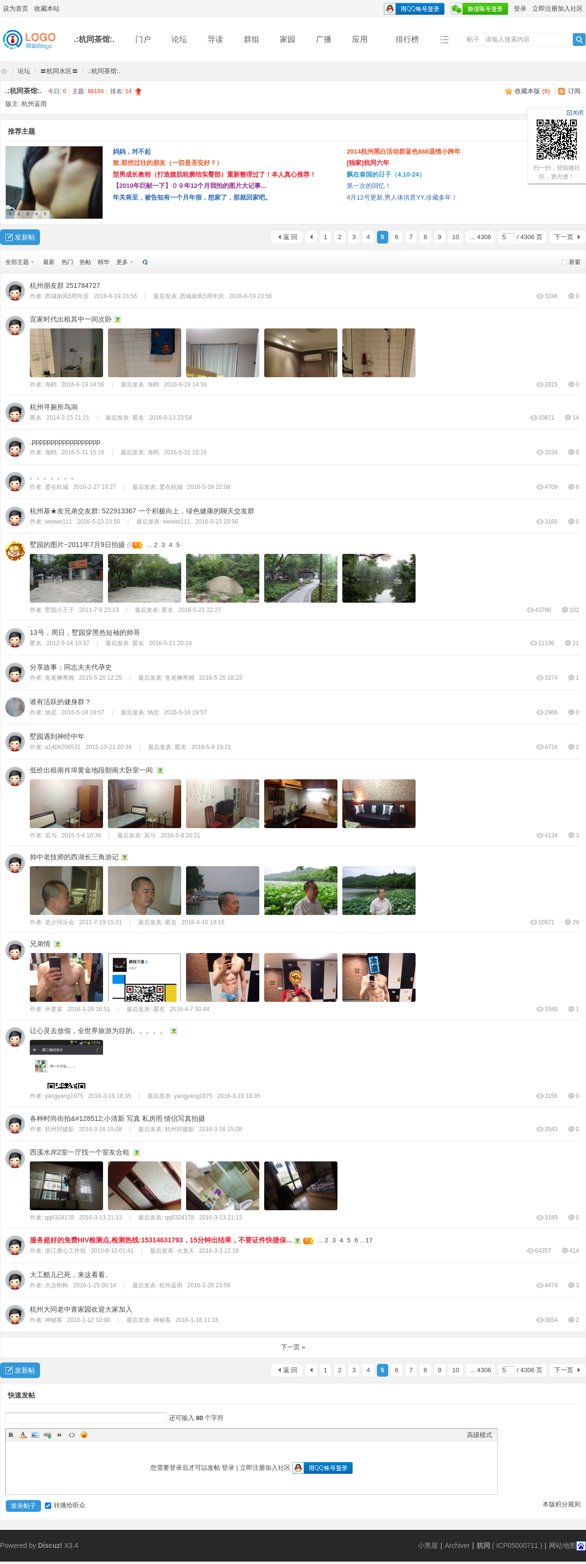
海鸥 (51, 384)
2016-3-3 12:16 (219, 1250)
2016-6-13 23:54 (170, 417)
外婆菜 (54, 1009)
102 (570, 610)
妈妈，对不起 (132, 151)
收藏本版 (532, 91)
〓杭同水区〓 (59, 71)
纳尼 (51, 712)
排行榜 (407, 39)
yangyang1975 (64, 1096)
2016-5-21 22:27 (199, 610)
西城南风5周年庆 (67, 296)
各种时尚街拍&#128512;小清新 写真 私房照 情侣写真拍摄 (117, 1118)
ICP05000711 (517, 1545)
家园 (287, 39)
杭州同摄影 (59, 1129)
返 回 (290, 237)
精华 (103, 262)
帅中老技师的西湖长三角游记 (74, 857)
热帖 (85, 262)
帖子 (473, 39)
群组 (251, 39)
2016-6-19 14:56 (185, 384)
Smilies (84, 1435)
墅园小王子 (59, 610)
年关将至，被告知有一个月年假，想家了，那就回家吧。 (192, 197)
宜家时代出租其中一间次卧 (71, 319)
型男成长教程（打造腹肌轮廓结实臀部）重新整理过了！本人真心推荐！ (214, 174)
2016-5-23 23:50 (216, 521)
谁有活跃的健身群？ (60, 702)
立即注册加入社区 (557, 8)
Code (72, 1435)
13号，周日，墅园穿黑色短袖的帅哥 (85, 632)
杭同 (483, 1545)
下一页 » (293, 1347)
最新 (49, 262)
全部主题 (17, 262)
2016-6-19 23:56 (250, 296)
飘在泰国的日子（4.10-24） (386, 174)
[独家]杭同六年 (368, 162)
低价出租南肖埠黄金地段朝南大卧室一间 (91, 770)
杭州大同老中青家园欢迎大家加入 (81, 1309)
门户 (143, 39)
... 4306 (480, 237)
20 (571, 922)
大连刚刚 (56, 1285)
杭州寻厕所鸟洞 (54, 407)
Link (47, 1435)
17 (369, 1240)
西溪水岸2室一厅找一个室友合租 (79, 1152)
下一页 (563, 237)
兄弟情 (40, 944)
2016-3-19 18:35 (238, 1096)
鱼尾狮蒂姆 (59, 677)
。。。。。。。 (54, 476)
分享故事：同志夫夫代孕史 (71, 667)
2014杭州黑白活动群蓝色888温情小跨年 (403, 151)
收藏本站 (47, 8)
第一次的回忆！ (369, 185)
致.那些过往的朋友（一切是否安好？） (168, 162)
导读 (215, 39)
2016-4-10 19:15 (203, 922)
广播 (324, 39)
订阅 (574, 91)
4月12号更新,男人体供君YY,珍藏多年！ (402, 197)
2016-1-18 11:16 (197, 1320)
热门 (67, 262)
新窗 (575, 262)
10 (455, 237)
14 (571, 417)
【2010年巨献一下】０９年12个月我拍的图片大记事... (189, 185)
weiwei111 (58, 521)
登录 (520, 8)
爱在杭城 (56, 487)
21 (571, 643)
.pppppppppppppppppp (65, 442)
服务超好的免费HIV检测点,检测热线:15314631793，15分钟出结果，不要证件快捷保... (161, 1240)
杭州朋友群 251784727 (65, 285)
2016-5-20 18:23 (220, 677)
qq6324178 (59, 1217)
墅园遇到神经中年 (57, 736)
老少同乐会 (59, 922)
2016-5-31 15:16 (185, 452)
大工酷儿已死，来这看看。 (71, 1275)
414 (570, 1250)
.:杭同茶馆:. (94, 39)
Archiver (457, 1545)
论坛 (179, 39)
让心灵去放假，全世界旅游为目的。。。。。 (98, 1031)
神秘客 (54, 1320)
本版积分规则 (562, 1504)
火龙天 (185, 1250)
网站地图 (562, 1545)
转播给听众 (65, 1505)
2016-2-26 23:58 (209, 1285)
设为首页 (15, 8)
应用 (363, 39)
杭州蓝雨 (34, 103)
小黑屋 (428, 1545)
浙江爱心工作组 (65, 1250)
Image (35, 1435)
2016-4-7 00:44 (189, 1009)
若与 (51, 835)
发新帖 (25, 237)
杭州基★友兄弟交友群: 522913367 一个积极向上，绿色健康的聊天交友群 (142, 511)
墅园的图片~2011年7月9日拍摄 (77, 544)
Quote (59, 1435)
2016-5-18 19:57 (185, 712)
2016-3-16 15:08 (220, 1129)
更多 (122, 262)
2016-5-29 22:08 (209, 487)
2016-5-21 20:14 (170, 643)
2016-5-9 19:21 (211, 747)
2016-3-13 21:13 (220, 1217)
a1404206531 (63, 747)
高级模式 (479, 1435)
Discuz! (50, 1545)
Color (23, 1435)
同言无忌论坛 (4, 71)
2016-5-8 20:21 (180, 835)
